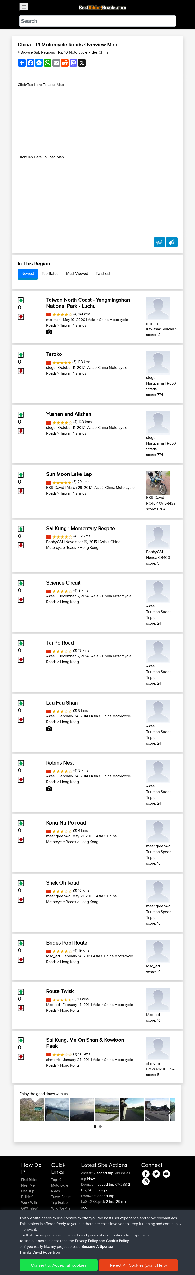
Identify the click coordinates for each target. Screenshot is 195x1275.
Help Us (57, 1219)
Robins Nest (60, 762)
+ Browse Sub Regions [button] (37, 52)
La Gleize (122, 1224)
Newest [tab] (27, 273)
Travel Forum (61, 1196)
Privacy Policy (85, 1264)
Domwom (89, 1184)
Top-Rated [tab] (50, 273)
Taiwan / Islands (73, 325)
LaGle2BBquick (93, 1201)
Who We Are (60, 1208)
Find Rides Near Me (29, 1182)
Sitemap (65, 1264)
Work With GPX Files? (29, 1205)
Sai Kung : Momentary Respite (80, 528)
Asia (91, 319)
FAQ (24, 1236)
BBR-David (55, 487)
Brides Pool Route (66, 942)
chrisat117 (88, 1172)
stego (50, 367)
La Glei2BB (123, 1212)
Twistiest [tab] (103, 273)
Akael (51, 596)
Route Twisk (60, 991)
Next (167, 1109)
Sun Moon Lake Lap (69, 474)
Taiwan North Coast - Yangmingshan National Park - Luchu (88, 303)
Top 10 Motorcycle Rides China (82, 52)
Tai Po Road (60, 642)
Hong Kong (89, 547)
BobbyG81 (54, 542)
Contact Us (59, 1213)
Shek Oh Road (62, 882)
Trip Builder (60, 1202)
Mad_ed (53, 956)
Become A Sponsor (29, 1228)
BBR (111, 1235)
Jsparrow (89, 1235)
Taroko (54, 354)
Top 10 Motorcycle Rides (59, 1185)
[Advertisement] (98, 121)
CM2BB (121, 1184)
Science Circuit (63, 582)
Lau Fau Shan (62, 702)
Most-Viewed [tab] (77, 273)
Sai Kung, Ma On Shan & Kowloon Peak (85, 1043)
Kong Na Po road (66, 822)
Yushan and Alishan (68, 414)
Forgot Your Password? (30, 1216)
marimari (53, 319)
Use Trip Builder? (27, 1194)
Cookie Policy (108, 1264)
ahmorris (53, 1059)
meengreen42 (58, 836)
